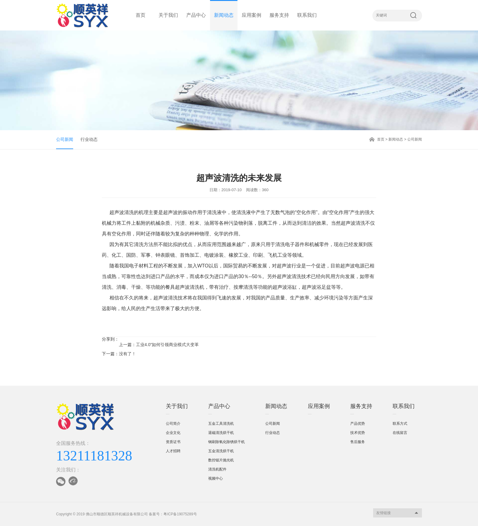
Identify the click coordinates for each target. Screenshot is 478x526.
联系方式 (400, 423)
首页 (140, 15)
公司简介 (173, 423)
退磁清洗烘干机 (221, 433)
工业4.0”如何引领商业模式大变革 (167, 344)
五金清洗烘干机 (221, 451)
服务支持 (279, 15)
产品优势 (357, 423)
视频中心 (215, 478)
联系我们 (307, 15)
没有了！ (127, 353)
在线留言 (400, 433)
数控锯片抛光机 (221, 460)
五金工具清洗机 (221, 423)
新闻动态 (224, 15)
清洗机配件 (217, 469)
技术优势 (357, 433)
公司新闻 (64, 139)
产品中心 (196, 15)
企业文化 (173, 433)
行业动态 (89, 139)
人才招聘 (173, 451)
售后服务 (357, 442)
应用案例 (251, 15)
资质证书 (173, 442)
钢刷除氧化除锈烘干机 (226, 442)
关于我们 (168, 15)
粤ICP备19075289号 (180, 514)
